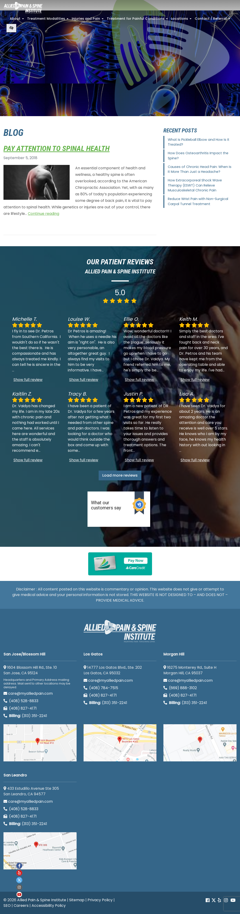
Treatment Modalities (48, 20)
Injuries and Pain (88, 20)
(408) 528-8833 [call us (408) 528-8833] (20, 701)
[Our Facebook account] (208, 900)
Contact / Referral (213, 20)
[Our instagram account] (19, 887)
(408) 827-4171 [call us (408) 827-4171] (20, 708)
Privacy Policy (100, 900)
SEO (7, 905)
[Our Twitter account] (213, 900)
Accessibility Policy (49, 905)
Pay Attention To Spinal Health (56, 148)
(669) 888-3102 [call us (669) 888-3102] (180, 688)
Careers (21, 905)
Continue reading (43, 213)
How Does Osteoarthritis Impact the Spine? (198, 156)
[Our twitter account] (19, 880)
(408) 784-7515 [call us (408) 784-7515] (101, 688)
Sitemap (76, 900)
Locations (181, 20)
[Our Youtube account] (19, 894)
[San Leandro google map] (40, 850)
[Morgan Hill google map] (200, 742)
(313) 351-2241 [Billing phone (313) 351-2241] (25, 715)
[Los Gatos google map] (120, 742)
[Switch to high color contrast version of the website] (11, 28)
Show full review (27, 379)
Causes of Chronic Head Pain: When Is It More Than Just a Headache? (199, 169)
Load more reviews (120, 475)
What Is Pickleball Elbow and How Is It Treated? (198, 142)
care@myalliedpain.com (28, 693)
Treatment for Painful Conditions (138, 20)
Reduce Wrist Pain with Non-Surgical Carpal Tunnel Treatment (198, 201)
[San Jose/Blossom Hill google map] (40, 742)
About (17, 20)
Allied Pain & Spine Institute (41, 900)
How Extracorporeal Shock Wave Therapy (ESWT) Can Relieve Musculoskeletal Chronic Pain (195, 185)
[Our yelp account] (219, 900)
